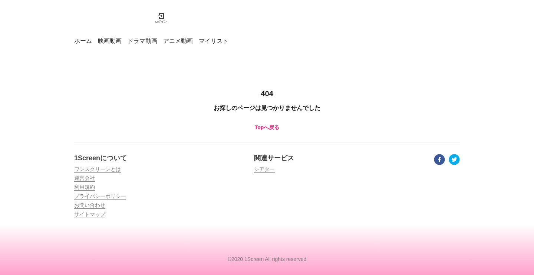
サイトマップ (89, 214)
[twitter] (454, 160)
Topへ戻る (267, 127)
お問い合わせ (89, 205)
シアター (264, 169)
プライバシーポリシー (100, 196)
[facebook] (439, 160)
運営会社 (84, 178)
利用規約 (84, 187)
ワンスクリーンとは (97, 169)
